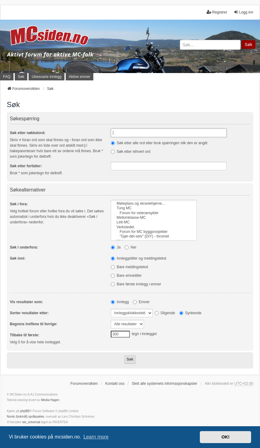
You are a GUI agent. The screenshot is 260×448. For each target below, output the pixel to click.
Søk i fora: (19, 204)
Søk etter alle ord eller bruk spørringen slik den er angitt (159, 143)
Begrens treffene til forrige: (33, 324)
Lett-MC (154, 222)
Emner (141, 302)
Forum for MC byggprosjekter (154, 232)
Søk (248, 44)
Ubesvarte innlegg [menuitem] (46, 77)
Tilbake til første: (24, 335)
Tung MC (154, 208)
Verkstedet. (154, 227)
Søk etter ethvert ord (130, 151)
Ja (116, 247)
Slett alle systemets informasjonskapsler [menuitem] (164, 383)
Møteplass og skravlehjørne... (154, 203)
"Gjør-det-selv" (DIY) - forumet (154, 236)
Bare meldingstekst (129, 267)
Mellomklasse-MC (154, 217)
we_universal (31, 422)
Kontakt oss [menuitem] (115, 383)
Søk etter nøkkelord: (27, 133)
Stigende (165, 313)
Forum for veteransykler (154, 213)
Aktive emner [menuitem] (79, 77)
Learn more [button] (96, 436)
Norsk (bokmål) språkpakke (25, 416)
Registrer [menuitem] (217, 12)
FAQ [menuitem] (6, 77)
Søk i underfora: (24, 247)
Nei (130, 247)
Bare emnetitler (126, 275)
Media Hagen (50, 400)
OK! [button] (225, 436)
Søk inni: (17, 258)
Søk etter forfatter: (26, 166)
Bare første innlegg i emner (136, 284)
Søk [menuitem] (21, 77)
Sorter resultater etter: (29, 313)
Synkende (190, 313)
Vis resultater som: (26, 302)
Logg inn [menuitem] (243, 12)
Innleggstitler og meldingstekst (138, 258)
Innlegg (120, 302)
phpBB (24, 411)
